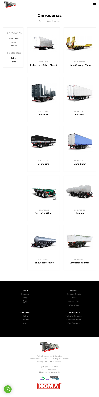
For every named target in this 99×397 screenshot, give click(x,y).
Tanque (80, 213)
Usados (25, 319)
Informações (73, 301)
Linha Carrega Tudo (80, 65)
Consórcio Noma (73, 319)
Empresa (25, 294)
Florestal (43, 114)
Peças (74, 297)
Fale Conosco (73, 323)
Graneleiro (43, 163)
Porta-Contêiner (43, 213)
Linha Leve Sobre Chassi (43, 65)
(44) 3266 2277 (49, 367)
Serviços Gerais (74, 294)
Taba (13, 58)
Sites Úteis (74, 305)
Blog (25, 297)
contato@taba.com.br (50, 372)
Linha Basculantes (79, 262)
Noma (13, 61)
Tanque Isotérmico (43, 262)
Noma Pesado (79, 62)
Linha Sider (80, 163)
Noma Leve (13, 38)
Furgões (79, 114)
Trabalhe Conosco (73, 316)
